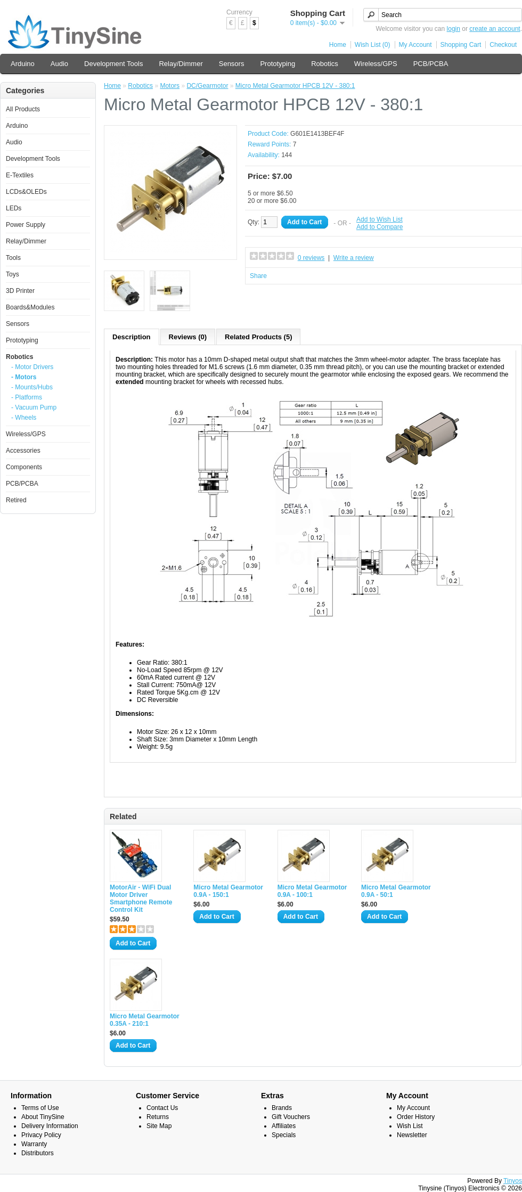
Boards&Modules (30, 307)
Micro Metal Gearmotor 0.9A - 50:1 (396, 891)
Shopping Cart (461, 44)
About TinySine (42, 1117)
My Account (415, 44)
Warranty (34, 1144)
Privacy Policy (41, 1135)
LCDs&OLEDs (26, 191)
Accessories (23, 450)
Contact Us (162, 1108)
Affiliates (284, 1126)
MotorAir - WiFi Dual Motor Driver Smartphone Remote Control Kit (141, 898)
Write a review (353, 258)
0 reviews (311, 258)
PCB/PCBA (430, 64)
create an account (494, 28)
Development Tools (113, 64)
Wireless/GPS (375, 64)
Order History (416, 1117)
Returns (157, 1117)
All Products (23, 109)
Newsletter (412, 1135)
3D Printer (20, 291)
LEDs (13, 208)
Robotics (324, 64)
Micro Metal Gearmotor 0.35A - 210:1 (145, 1020)
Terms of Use (40, 1108)
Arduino (23, 64)
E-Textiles (20, 175)
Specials (284, 1135)
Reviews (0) (188, 337)
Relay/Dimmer (180, 64)
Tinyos (512, 1181)
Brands (282, 1108)
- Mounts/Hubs (32, 387)
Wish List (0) (372, 44)
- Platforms (26, 397)
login (453, 28)
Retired (16, 500)
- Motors (23, 377)
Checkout (503, 44)
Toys (12, 274)
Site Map (159, 1126)
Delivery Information (49, 1126)
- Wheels (23, 417)
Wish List (410, 1126)
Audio (59, 64)
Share (258, 276)
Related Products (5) (258, 337)
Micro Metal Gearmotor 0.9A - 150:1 (228, 891)
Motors (170, 85)
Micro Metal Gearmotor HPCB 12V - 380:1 (295, 85)
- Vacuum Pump (33, 407)
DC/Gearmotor (207, 85)
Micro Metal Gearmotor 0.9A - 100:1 (312, 891)
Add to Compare (379, 227)
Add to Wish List (379, 219)
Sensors (231, 64)
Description (131, 337)
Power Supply (25, 224)
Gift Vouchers (291, 1117)
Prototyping (277, 64)
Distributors (37, 1153)
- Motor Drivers (32, 367)
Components (24, 467)
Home (337, 44)
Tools (13, 258)
